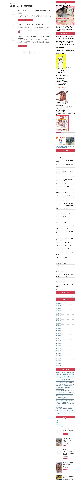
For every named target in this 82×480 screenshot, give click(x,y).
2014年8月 (58, 341)
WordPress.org (59, 413)
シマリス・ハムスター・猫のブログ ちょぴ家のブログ (41, 476)
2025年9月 (58, 303)
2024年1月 (58, 313)
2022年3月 (58, 326)
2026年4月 (58, 298)
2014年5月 (58, 348)
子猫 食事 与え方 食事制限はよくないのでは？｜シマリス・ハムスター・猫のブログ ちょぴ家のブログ (65, 387)
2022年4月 (58, 323)
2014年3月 (58, 353)
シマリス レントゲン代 (35, 44)
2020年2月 (58, 331)
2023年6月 (58, 318)
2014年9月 (58, 338)
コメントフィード (59, 411)
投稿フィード (58, 409)
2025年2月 (58, 308)
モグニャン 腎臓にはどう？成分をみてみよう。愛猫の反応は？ (69, 462)
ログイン (57, 408)
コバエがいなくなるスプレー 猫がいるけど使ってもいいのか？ (69, 427)
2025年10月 (58, 301)
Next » (35, 58)
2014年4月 (58, 351)
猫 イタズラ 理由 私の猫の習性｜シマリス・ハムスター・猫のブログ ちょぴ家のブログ (65, 393)
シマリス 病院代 (43, 44)
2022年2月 (58, 328)
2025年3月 (58, 306)
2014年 (15, 3)
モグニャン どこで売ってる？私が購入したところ (69, 448)
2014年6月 (58, 346)
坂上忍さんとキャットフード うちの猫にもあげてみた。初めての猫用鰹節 (69, 438)
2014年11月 (58, 333)
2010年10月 (58, 361)
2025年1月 (58, 311)
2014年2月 (58, 356)
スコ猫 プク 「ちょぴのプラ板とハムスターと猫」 (36, 26)
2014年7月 (58, 343)
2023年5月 (58, 321)
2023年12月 (58, 316)
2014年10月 (58, 336)
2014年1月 (58, 358)
